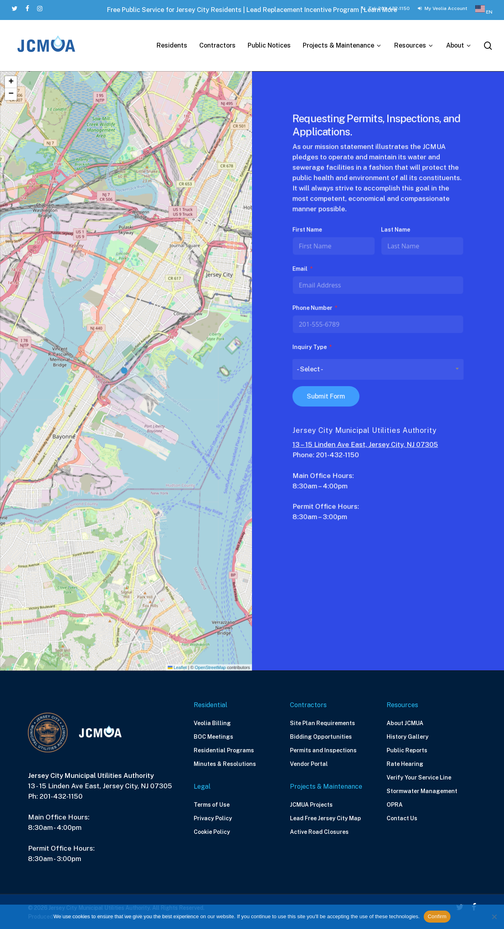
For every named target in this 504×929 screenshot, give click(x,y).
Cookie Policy (212, 832)
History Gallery (408, 737)
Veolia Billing (212, 723)
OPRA (395, 804)
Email (301, 270)
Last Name (395, 232)
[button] (126, 371)
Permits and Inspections (323, 750)
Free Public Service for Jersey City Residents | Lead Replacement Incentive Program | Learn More (252, 10)
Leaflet (176, 663)
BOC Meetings (213, 737)
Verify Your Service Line (419, 777)
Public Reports (407, 750)
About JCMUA (405, 723)
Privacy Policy (213, 818)
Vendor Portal (309, 764)
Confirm (437, 916)
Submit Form (326, 396)
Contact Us (402, 818)
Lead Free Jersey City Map (325, 818)
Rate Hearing (405, 764)
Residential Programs (224, 750)
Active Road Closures (319, 832)
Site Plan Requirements (322, 723)
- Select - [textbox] (311, 369)
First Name (308, 232)
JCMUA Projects (311, 804)
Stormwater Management (422, 791)
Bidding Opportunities (321, 737)
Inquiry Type (310, 348)
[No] (494, 917)
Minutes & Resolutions (225, 764)
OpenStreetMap (209, 663)
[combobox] (378, 369)
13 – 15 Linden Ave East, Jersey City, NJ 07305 (365, 443)
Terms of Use (212, 804)
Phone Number (313, 309)
